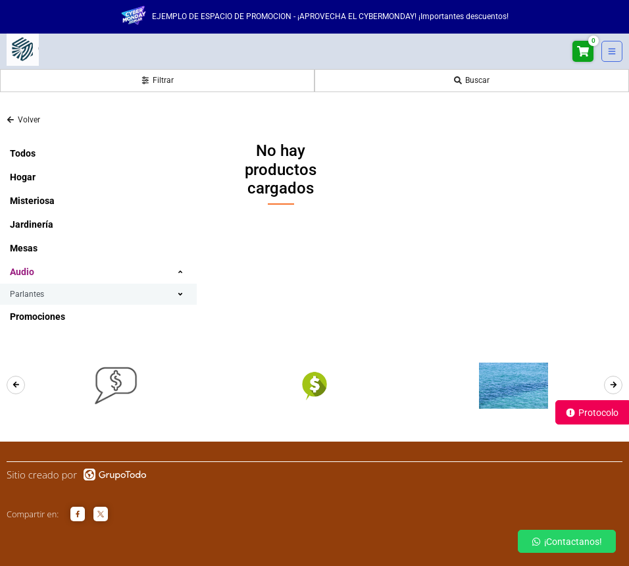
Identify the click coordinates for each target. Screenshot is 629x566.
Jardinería (31, 224)
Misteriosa (32, 200)
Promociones (37, 316)
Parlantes (27, 294)
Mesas (24, 248)
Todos (23, 153)
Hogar (23, 177)
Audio (22, 272)
